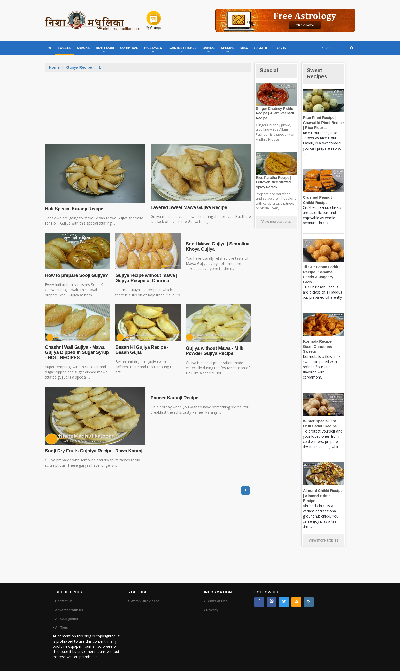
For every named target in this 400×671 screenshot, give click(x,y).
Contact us (63, 601)
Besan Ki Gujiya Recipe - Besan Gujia (141, 350)
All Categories (66, 619)
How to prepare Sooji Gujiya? (76, 275)
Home (54, 67)
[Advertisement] (148, 111)
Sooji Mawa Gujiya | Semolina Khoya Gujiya (217, 246)
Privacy (212, 610)
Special (269, 70)
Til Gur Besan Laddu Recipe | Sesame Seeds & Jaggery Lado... (323, 272)
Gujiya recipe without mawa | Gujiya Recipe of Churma (145, 278)
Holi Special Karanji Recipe (73, 208)
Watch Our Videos (145, 601)
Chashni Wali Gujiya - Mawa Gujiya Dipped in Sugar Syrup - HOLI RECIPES (76, 352)
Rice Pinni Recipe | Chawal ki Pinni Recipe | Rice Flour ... (323, 122)
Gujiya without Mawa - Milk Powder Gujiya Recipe (214, 351)
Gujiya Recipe (79, 67)
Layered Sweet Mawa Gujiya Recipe (188, 207)
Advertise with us (69, 610)
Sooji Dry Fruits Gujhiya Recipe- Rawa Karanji (93, 450)
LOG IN (280, 48)
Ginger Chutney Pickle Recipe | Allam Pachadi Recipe (274, 113)
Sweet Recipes (317, 73)
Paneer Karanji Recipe (174, 397)
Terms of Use (216, 601)
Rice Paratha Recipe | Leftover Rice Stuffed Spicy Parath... (273, 182)
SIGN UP (261, 48)
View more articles (276, 222)
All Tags (61, 627)
